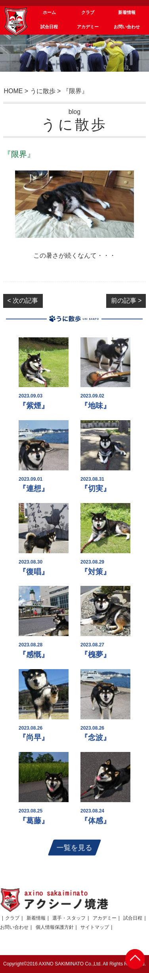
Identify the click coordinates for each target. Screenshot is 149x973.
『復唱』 (34, 572)
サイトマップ (94, 927)
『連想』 (34, 488)
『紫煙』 (34, 405)
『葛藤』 (34, 820)
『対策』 (95, 572)
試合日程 (132, 918)
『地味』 (95, 405)
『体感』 (95, 820)
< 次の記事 (23, 300)
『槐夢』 (95, 654)
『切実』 (95, 488)
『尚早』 (34, 737)
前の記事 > (126, 300)
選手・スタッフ (69, 918)
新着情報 (36, 918)
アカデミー (105, 918)
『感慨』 (34, 654)
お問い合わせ (14, 927)
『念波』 (95, 737)
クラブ (12, 918)
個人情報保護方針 (55, 927)
